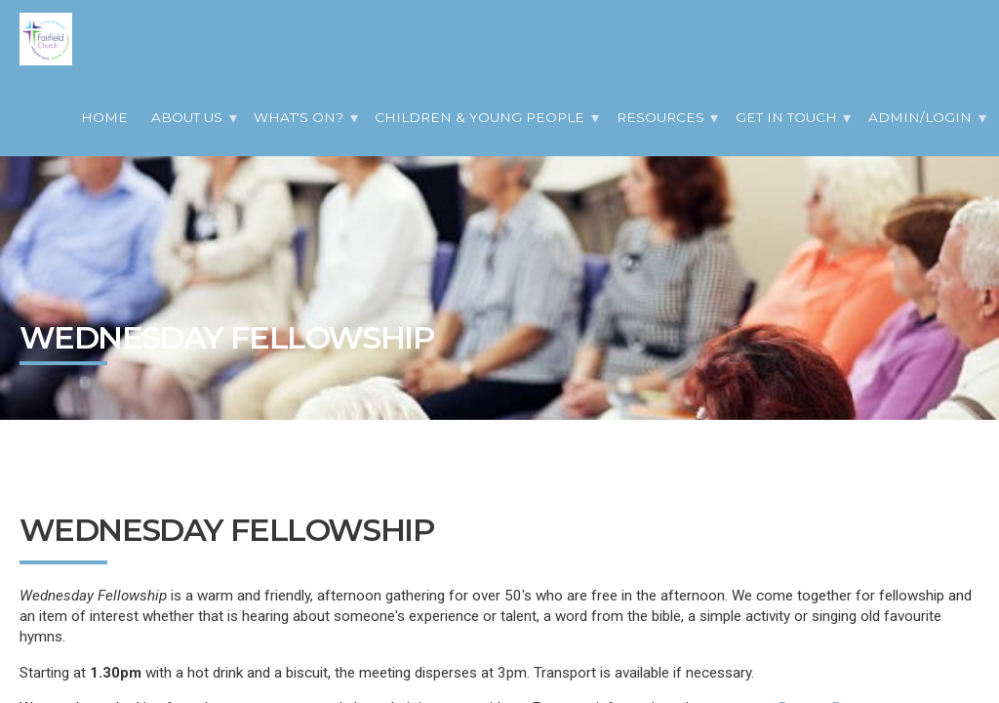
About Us (186, 117)
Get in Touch (786, 117)
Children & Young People (479, 117)
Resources (660, 117)
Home (104, 117)
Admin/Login (920, 117)
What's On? (298, 117)
